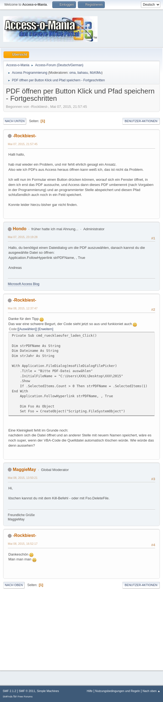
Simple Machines (48, 691)
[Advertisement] (81, 628)
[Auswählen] (27, 329)
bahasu (82, 73)
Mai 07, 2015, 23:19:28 (22, 237)
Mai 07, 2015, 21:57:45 (22, 144)
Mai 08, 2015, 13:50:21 (22, 477)
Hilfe (90, 691)
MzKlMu (95, 73)
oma (72, 73)
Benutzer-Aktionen (141, 121)
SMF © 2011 (27, 691)
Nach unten (15, 121)
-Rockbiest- (24, 135)
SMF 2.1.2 (9, 691)
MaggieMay (24, 469)
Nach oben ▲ (151, 691)
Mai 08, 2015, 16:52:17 (22, 543)
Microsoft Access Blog (23, 284)
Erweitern (46, 329)
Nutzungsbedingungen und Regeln (117, 691)
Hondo (19, 228)
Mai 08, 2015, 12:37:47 (22, 308)
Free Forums (25, 696)
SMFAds (8, 696)
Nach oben (14, 585)
